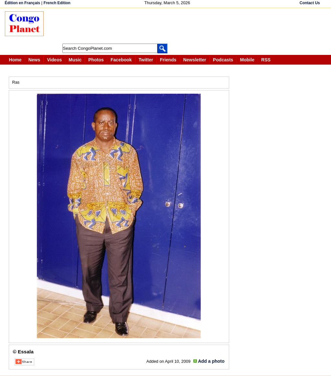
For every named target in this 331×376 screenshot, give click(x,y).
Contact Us (310, 3)
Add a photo (211, 361)
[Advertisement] (167, 25)
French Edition (57, 3)
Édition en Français (22, 3)
